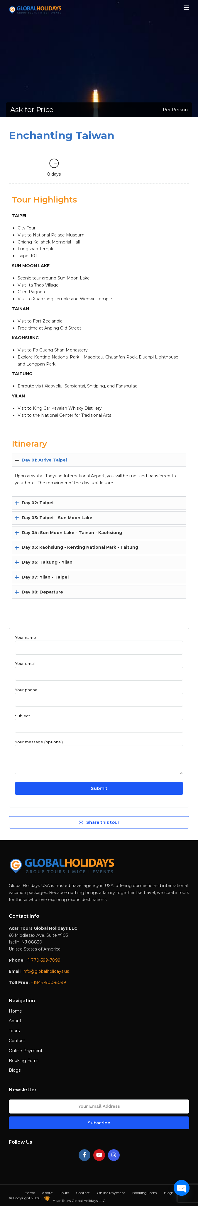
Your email (99, 668)
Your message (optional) (99, 757)
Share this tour (99, 822)
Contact (17, 1040)
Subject (99, 720)
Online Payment (26, 1050)
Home (15, 1011)
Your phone (99, 694)
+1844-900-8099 (48, 982)
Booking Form (23, 1060)
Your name (99, 642)
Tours (14, 1030)
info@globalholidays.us (46, 971)
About (15, 1020)
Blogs (15, 1070)
